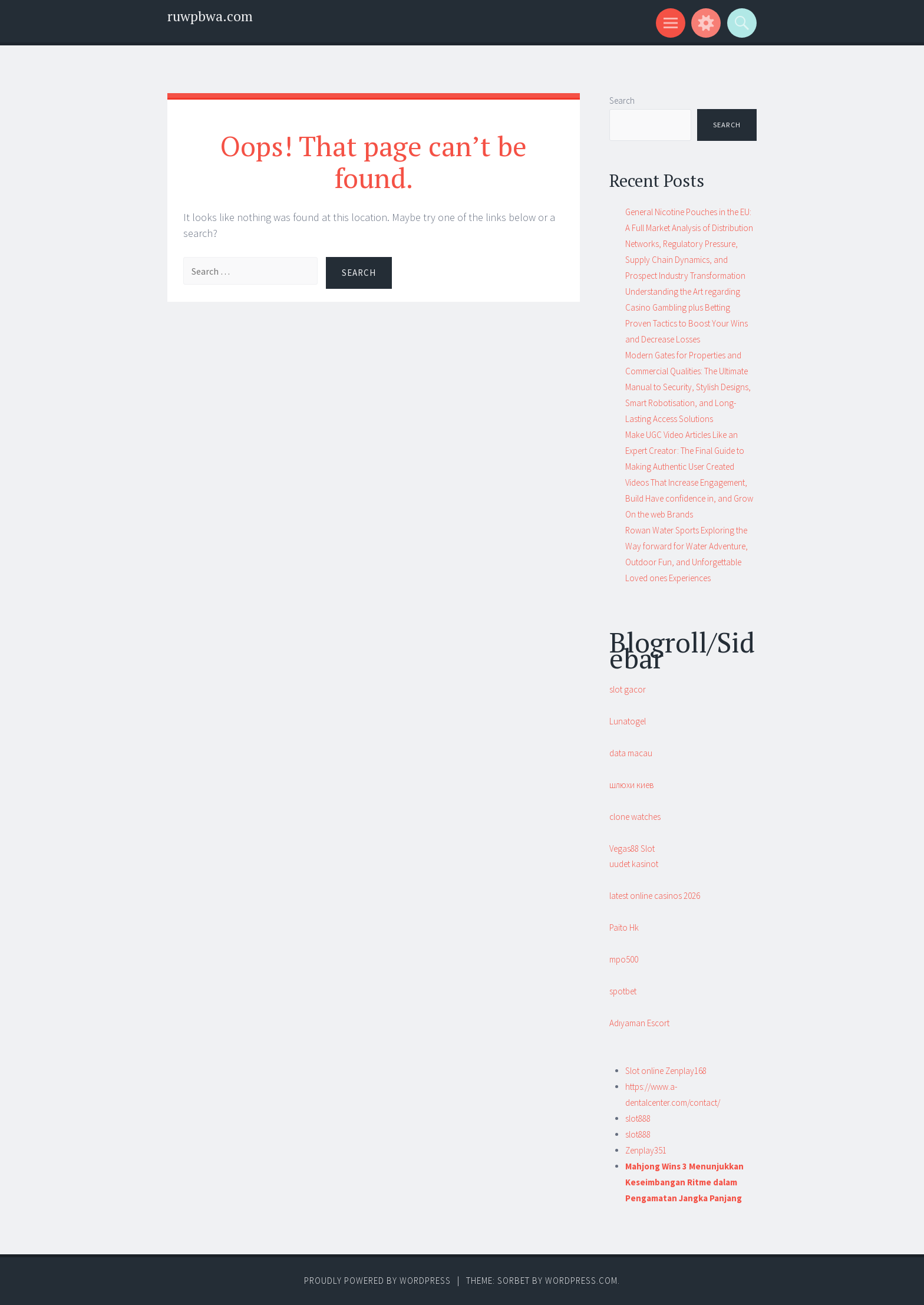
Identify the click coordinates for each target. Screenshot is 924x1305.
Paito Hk (624, 927)
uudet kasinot (633, 863)
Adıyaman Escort (639, 1023)
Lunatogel (627, 721)
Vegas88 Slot (632, 848)
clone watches (635, 816)
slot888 (638, 1118)
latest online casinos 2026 (654, 895)
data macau (630, 753)
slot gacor (627, 689)
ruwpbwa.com (210, 16)
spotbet (622, 991)
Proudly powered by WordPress (377, 1280)
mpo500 (623, 959)
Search (622, 100)
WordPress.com (581, 1280)
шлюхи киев (631, 784)
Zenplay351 (645, 1150)
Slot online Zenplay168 (666, 1070)
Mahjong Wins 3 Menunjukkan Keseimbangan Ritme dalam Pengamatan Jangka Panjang (684, 1182)
